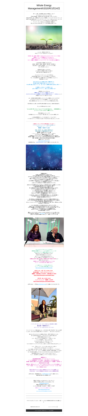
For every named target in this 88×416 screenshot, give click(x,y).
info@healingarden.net (40, 142)
